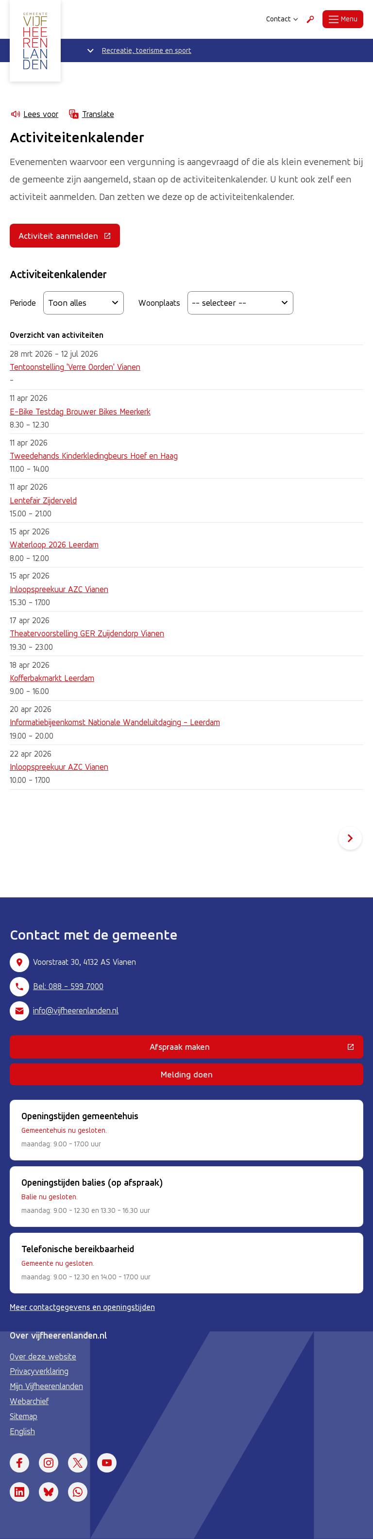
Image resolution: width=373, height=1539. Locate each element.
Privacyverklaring (39, 1371)
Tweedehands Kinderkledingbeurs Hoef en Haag (94, 456)
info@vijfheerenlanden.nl (76, 1010)
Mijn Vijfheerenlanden (46, 1386)
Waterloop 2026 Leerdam (54, 544)
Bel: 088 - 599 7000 (68, 986)
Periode (23, 303)
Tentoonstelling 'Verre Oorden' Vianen (75, 367)
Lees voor (34, 114)
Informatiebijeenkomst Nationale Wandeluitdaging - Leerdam (115, 722)
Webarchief (29, 1401)
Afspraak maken (242, 1049)
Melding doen (187, 1074)
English (22, 1431)
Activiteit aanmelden (69, 238)
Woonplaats (159, 303)
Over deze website (43, 1356)
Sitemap (23, 1416)
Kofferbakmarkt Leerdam (52, 678)
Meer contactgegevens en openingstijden (82, 1307)
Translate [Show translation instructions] (91, 114)
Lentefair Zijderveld (43, 500)
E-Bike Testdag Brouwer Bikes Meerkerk (80, 411)
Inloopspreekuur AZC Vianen (59, 589)
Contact (282, 19)
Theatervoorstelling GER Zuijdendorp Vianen (87, 633)
